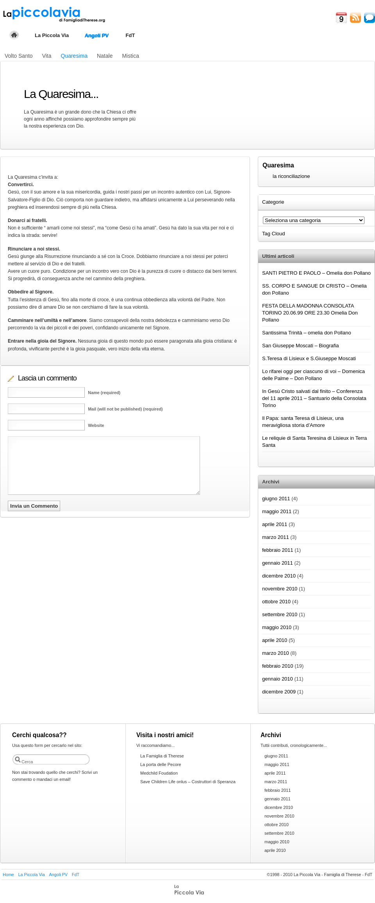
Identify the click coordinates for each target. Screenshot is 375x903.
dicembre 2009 (279, 692)
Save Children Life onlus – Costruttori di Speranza (188, 781)
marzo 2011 (275, 537)
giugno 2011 (276, 498)
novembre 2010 (279, 589)
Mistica (130, 56)
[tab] (316, 202)
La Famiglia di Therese (162, 756)
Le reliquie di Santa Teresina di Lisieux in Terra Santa (314, 441)
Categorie (274, 202)
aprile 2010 (274, 640)
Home (8, 874)
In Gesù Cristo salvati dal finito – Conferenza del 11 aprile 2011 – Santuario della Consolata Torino (314, 398)
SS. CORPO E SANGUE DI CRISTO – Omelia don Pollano (314, 289)
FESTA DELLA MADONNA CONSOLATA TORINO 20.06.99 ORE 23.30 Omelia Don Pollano (310, 313)
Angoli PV (97, 35)
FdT (130, 35)
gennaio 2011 (277, 563)
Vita (47, 56)
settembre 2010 (279, 614)
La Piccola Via (52, 35)
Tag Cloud (274, 233)
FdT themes (190, 890)
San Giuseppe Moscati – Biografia (300, 345)
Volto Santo (19, 56)
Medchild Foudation (159, 773)
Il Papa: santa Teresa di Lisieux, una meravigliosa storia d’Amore (303, 421)
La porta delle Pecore (160, 764)
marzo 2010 (275, 653)
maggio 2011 (276, 511)
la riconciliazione (291, 176)
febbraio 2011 (277, 550)
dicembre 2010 (279, 576)
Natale (104, 56)
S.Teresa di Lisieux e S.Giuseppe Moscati (309, 358)
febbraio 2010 (277, 666)
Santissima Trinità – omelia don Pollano (306, 333)
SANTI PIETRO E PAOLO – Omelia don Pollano (316, 273)
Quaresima (74, 56)
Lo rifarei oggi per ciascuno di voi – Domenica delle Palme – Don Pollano (313, 374)
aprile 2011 (274, 524)
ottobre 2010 (276, 601)
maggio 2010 (276, 627)
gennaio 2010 (277, 679)
